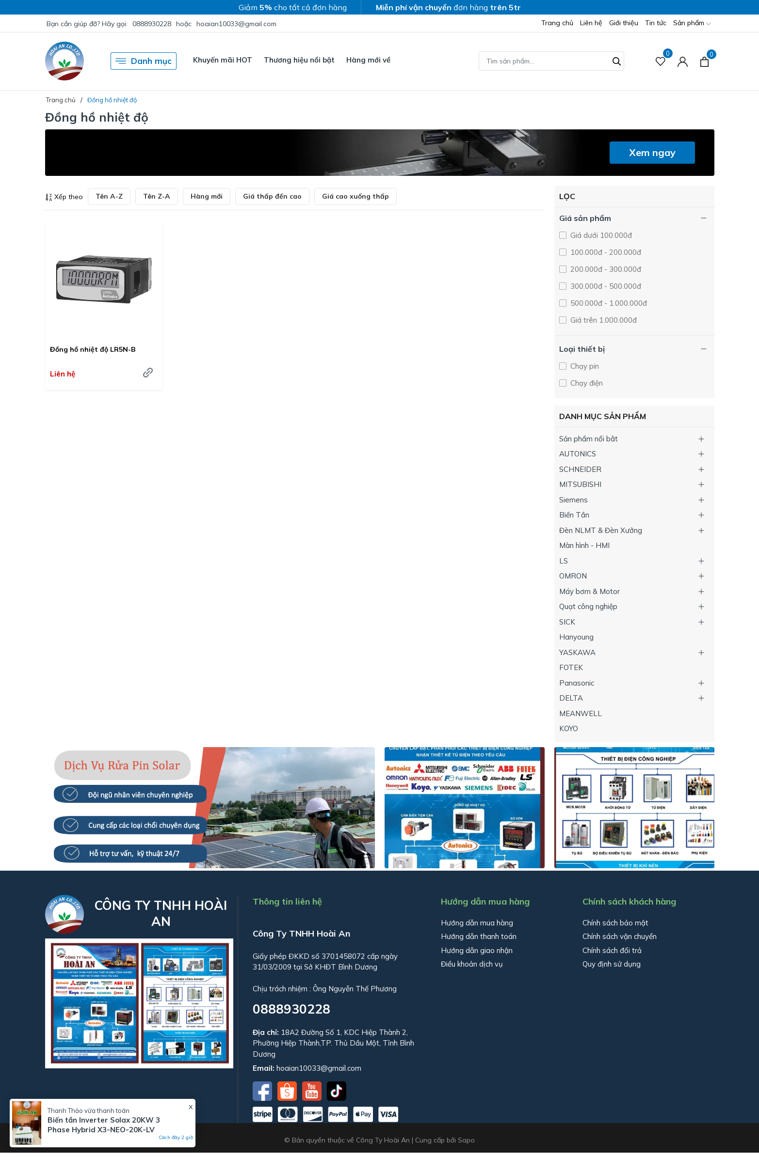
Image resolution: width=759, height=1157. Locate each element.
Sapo (466, 1140)
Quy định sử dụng (611, 964)
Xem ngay (652, 152)
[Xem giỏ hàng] (704, 61)
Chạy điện (585, 383)
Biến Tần (574, 514)
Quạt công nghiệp (588, 606)
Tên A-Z (109, 196)
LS (563, 560)
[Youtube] (312, 1090)
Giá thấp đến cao (272, 196)
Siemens (573, 499)
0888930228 (151, 23)
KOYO (568, 728)
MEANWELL (580, 713)
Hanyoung (576, 636)
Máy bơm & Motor (589, 591)
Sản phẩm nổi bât (588, 438)
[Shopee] (288, 1090)
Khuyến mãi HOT (222, 59)
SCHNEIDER (580, 469)
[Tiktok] (336, 1090)
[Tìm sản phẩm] (551, 61)
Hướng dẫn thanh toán (479, 936)
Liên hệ (591, 22)
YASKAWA (577, 652)
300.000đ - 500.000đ (604, 286)
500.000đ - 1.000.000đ (607, 303)
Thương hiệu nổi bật (299, 59)
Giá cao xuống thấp (355, 196)
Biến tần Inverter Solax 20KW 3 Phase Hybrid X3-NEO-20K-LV (104, 1124)
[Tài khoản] (683, 61)
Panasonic (576, 683)
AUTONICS (577, 453)
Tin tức (655, 22)
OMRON (573, 575)
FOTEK (571, 667)
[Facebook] (263, 1090)
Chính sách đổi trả (612, 950)
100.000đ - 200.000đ (604, 252)
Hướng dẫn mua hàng (477, 922)
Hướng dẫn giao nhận (477, 950)
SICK (567, 621)
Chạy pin (583, 366)
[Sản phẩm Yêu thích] (661, 61)
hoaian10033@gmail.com (236, 23)
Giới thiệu (623, 22)
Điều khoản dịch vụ (472, 964)
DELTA (571, 698)
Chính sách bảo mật (615, 922)
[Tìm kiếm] (617, 60)
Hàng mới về (368, 59)
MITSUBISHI (580, 484)
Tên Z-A (156, 196)
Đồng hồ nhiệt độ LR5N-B (93, 349)
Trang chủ (557, 22)
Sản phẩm (692, 23)
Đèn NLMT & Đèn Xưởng (600, 530)
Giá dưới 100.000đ (600, 235)
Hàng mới (207, 196)
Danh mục (143, 61)
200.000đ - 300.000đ (604, 269)
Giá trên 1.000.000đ (602, 320)
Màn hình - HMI (584, 545)
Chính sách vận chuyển (619, 936)
